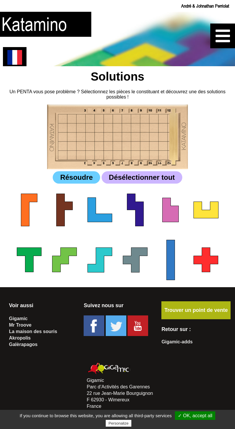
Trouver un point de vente (196, 310)
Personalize (119, 423)
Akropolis (20, 337)
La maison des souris (33, 331)
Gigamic (18, 318)
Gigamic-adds (177, 341)
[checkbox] (29, 210)
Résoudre (76, 177)
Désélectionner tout (142, 177)
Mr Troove (20, 324)
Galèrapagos (23, 344)
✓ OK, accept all (195, 415)
